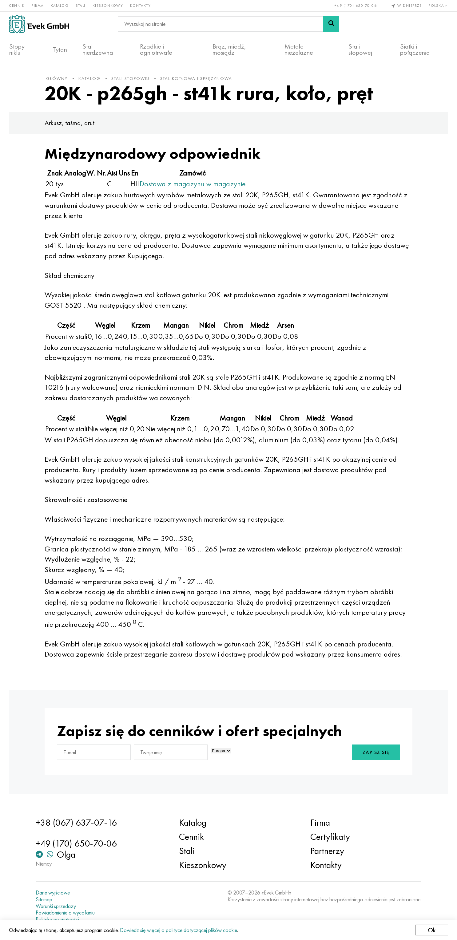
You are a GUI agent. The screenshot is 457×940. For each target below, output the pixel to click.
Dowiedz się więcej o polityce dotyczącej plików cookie (178, 930)
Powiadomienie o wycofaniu (66, 912)
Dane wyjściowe (54, 892)
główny (58, 79)
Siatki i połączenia (415, 49)
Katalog (60, 5)
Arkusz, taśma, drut (71, 124)
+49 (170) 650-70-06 (355, 5)
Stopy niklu (17, 49)
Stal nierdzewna (97, 49)
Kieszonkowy (108, 5)
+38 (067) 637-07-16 (77, 822)
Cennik (17, 5)
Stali (81, 5)
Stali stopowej (360, 49)
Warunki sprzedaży (57, 906)
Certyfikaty (329, 836)
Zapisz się (374, 753)
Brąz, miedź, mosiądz (229, 49)
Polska (438, 5)
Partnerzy (327, 850)
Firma (38, 5)
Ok (431, 930)
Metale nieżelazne (298, 49)
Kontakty (140, 5)
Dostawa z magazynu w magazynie (194, 185)
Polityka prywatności (58, 919)
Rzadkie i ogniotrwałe (156, 49)
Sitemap (45, 899)
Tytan (60, 49)
